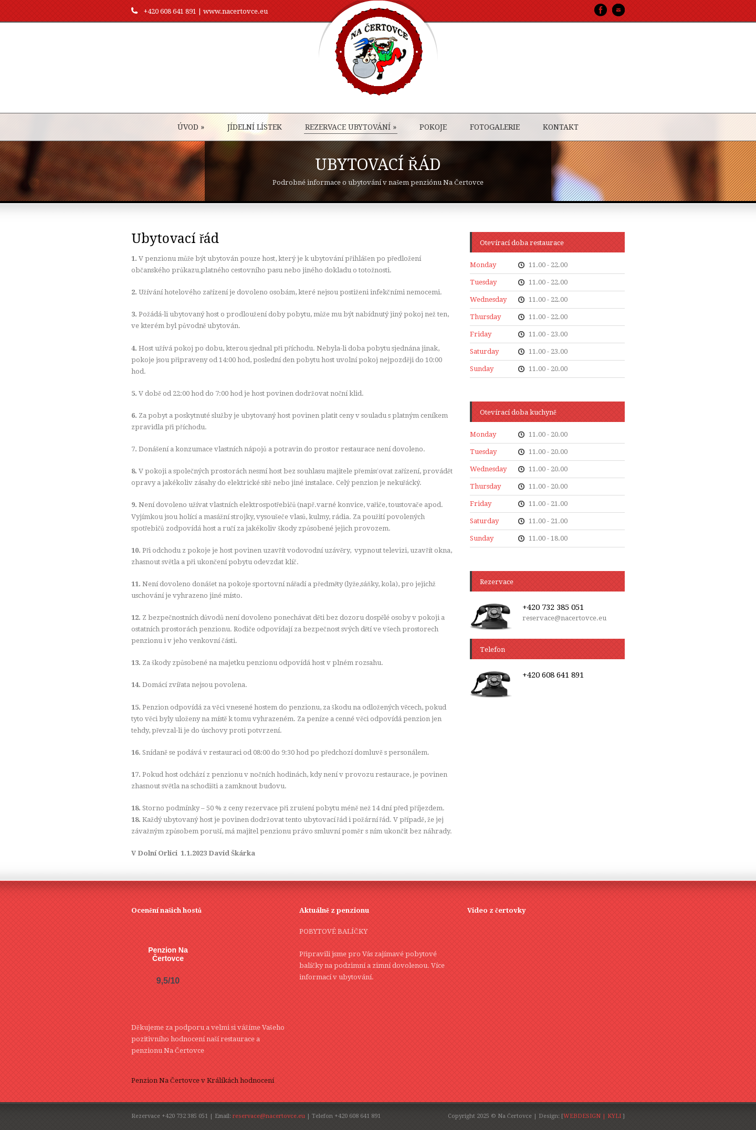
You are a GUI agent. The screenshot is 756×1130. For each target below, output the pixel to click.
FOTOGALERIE (495, 127)
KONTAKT (561, 127)
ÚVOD (190, 127)
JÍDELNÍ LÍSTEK (254, 127)
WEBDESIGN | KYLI (592, 1116)
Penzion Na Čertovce (167, 954)
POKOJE (433, 127)
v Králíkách (219, 1080)
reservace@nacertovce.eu (269, 1116)
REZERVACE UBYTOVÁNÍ (350, 127)
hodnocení (257, 1080)
